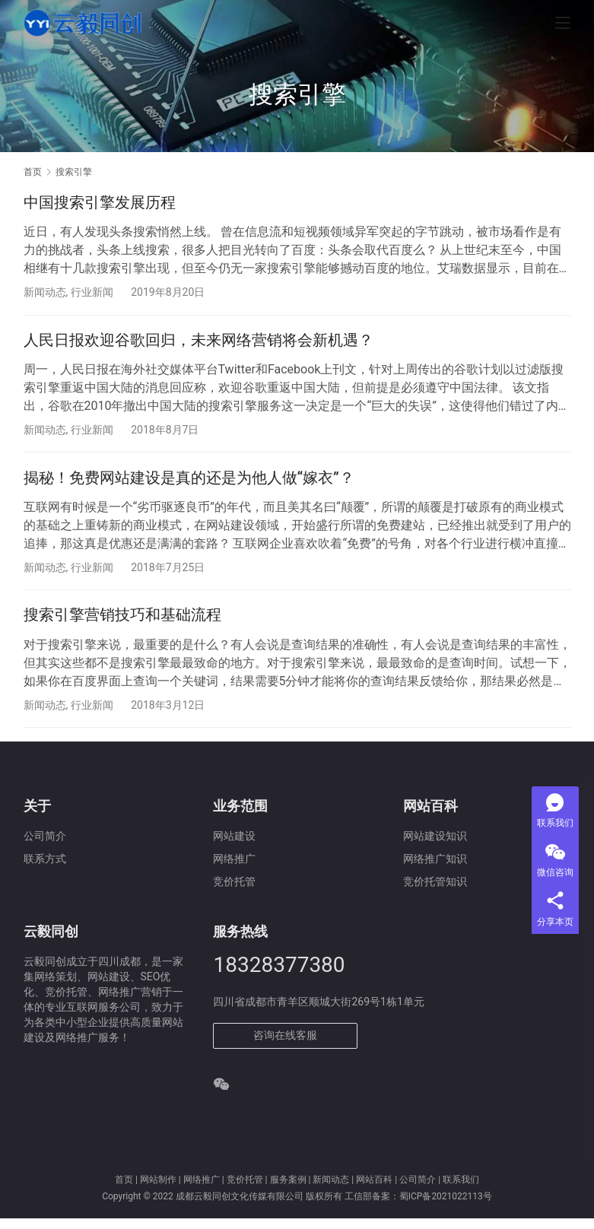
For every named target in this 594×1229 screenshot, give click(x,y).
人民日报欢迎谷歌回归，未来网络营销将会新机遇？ (198, 342)
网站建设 (234, 846)
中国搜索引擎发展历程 (100, 202)
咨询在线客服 (285, 1046)
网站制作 (158, 1190)
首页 (33, 172)
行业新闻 (92, 292)
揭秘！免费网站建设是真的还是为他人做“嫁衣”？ (189, 483)
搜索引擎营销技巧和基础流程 (122, 623)
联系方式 (45, 869)
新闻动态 (45, 292)
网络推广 (201, 1190)
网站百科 (374, 1190)
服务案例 (288, 1190)
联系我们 (461, 1190)
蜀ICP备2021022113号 (445, 1207)
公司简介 (45, 846)
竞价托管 (245, 1190)
